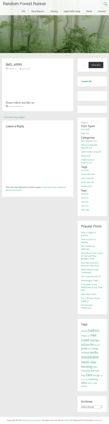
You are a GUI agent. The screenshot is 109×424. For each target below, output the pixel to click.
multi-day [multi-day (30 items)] (88, 362)
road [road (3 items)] (101, 376)
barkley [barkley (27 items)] (93, 330)
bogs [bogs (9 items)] (83, 335)
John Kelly (26, 69)
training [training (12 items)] (93, 379)
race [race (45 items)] (89, 375)
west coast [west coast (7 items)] (92, 383)
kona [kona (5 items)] (90, 349)
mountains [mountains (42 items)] (90, 357)
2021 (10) (85, 210)
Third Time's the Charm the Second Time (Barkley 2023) (92, 256)
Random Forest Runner (24, 3)
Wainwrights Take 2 (90, 280)
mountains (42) (88, 174)
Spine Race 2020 (88, 294)
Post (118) (85, 129)
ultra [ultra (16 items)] (84, 382)
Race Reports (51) (89, 141)
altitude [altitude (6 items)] (84, 331)
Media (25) (86, 156)
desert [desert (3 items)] (88, 336)
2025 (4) (84, 194)
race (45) (85, 170)
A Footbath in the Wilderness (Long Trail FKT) (91, 287)
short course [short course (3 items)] (84, 379)
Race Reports (37, 11)
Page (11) (85, 133)
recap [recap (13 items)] (96, 375)
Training (54, 11)
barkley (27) (86, 186)
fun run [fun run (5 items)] (97, 345)
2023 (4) (84, 202)
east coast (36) (87, 178)
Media (89, 11)
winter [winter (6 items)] (84, 386)
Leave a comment (15, 106)
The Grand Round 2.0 (91, 276)
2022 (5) (85, 206)
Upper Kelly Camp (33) (91, 152)
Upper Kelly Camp (72, 11)
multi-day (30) (87, 182)
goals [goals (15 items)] (84, 348)
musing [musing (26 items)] (86, 366)
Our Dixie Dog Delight (13, 117)
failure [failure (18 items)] (85, 344)
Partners (102, 11)
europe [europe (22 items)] (94, 340)
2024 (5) (85, 198)
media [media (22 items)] (93, 352)
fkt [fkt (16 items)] (92, 344)
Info (23, 11)
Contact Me (86, 81)
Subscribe (95, 65)
